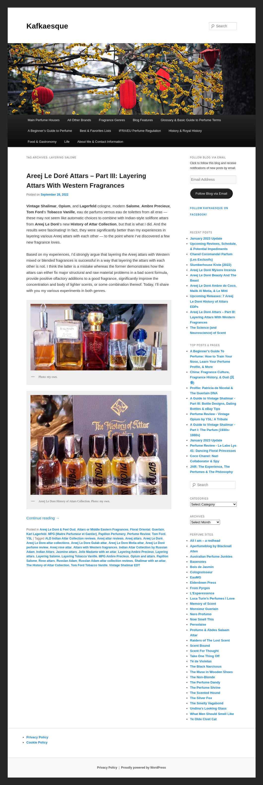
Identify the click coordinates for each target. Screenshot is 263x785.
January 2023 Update (206, 238)
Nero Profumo (201, 614)
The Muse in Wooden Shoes (211, 672)
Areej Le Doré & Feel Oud (58, 529)
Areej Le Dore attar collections (48, 543)
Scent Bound (200, 645)
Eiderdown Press (203, 582)
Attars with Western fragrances (95, 547)
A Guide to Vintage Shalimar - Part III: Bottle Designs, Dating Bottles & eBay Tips (213, 403)
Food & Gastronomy (42, 141)
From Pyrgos (200, 588)
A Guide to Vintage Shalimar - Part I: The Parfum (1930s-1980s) (212, 430)
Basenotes (198, 562)
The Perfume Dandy (205, 682)
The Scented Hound (205, 693)
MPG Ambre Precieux (114, 556)
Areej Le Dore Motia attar (126, 543)
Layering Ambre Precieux (136, 552)
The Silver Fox (201, 698)
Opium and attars (143, 556)
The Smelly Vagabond (206, 703)
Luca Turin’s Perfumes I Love (212, 598)
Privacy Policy (37, 737)
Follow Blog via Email (211, 193)
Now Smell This (202, 619)
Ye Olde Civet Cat (203, 719)
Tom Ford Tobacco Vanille (89, 565)
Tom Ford (158, 534)
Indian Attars (45, 552)
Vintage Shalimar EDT (124, 565)
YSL (29, 538)
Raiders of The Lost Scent (210, 640)
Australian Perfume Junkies (211, 556)
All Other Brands (79, 120)
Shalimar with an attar (150, 561)
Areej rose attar (61, 547)
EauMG (195, 577)
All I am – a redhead (205, 540)
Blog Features (143, 120)
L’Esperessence (202, 593)
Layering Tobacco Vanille (79, 556)
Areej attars (133, 538)
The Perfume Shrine (205, 687)
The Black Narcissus (206, 666)
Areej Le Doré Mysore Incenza (213, 270)
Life (67, 141)
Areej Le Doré (153, 538)
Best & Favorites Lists (95, 131)
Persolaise (198, 624)
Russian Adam (67, 561)
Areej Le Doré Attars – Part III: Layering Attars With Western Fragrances (213, 317)
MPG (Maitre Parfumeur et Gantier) (72, 534)
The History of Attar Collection (48, 565)
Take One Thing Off (205, 656)
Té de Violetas (201, 661)
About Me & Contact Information (100, 141)
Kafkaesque (47, 26)
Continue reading (43, 518)
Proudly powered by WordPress (143, 767)
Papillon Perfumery (111, 534)
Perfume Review (138, 534)
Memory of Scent (203, 604)
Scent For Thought (204, 651)
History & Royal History (185, 131)
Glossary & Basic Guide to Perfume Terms (191, 120)
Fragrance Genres (112, 120)
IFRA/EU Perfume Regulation (140, 131)
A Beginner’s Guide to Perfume (50, 131)
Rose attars (47, 561)
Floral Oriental (140, 529)
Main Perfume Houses (44, 120)
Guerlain (158, 529)
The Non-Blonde (202, 677)
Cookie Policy (37, 742)
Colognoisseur (201, 572)
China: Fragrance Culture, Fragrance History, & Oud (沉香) (212, 377)
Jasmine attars (66, 552)
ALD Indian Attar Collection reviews (70, 538)
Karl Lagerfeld (37, 534)
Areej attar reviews (110, 538)
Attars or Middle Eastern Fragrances (102, 529)
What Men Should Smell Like (212, 714)
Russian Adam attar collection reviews (106, 561)
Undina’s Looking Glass (208, 708)
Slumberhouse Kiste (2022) (211, 265)
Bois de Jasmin (202, 567)
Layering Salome (48, 556)
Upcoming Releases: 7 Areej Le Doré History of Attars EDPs (211, 301)
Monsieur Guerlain (204, 609)
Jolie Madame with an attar (98, 552)
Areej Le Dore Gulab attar (89, 543)
